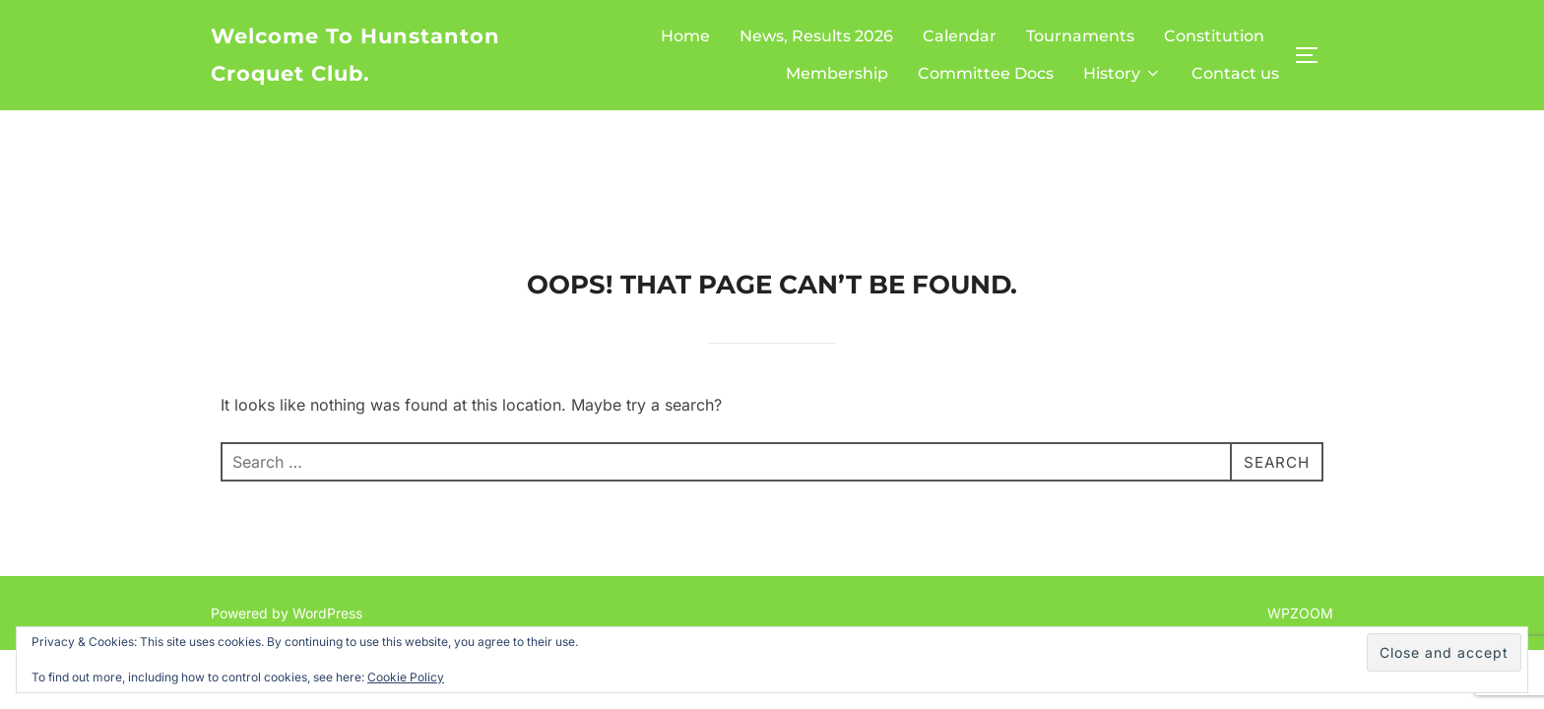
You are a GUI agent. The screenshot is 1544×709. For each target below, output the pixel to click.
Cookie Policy (405, 677)
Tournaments (1080, 36)
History (1122, 73)
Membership (837, 73)
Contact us (1235, 73)
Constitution (1214, 36)
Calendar (960, 36)
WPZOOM (1300, 502)
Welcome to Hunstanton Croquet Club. (355, 55)
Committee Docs (986, 73)
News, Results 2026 (816, 36)
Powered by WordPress (286, 502)
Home (685, 36)
